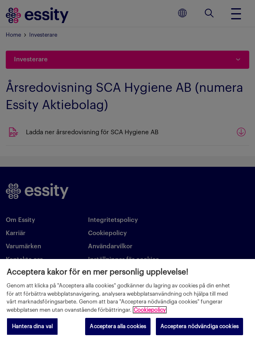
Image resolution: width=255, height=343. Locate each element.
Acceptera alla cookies (118, 326)
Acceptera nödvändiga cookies (199, 326)
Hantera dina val (32, 326)
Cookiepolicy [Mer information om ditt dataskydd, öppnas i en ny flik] (150, 310)
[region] (127, 301)
